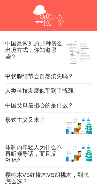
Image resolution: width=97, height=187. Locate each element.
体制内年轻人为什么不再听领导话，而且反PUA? (33, 154)
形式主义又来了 (25, 120)
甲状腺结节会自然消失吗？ (39, 76)
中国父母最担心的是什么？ (39, 105)
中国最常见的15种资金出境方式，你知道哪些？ (34, 50)
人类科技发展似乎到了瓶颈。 (42, 91)
